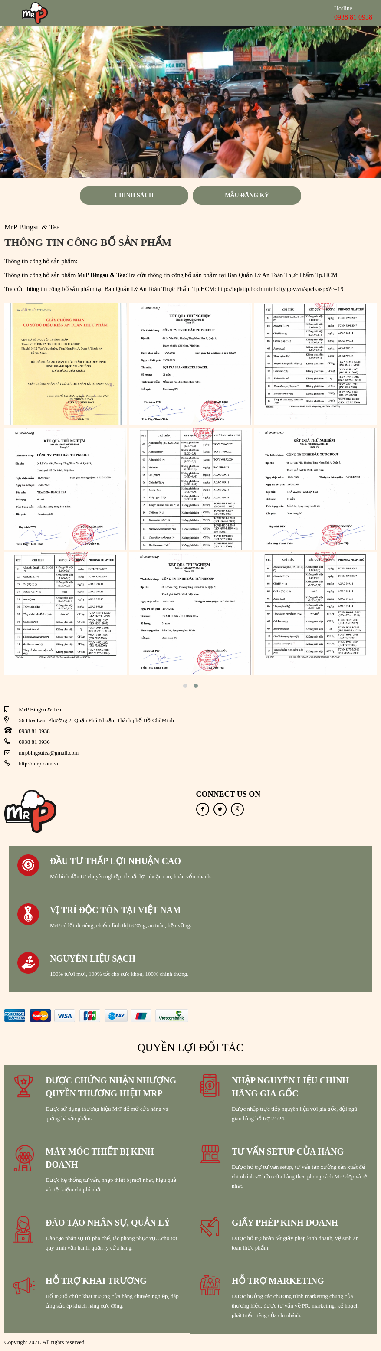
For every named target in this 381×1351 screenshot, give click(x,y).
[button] (185, 685)
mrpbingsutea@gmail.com (49, 752)
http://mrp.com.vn (39, 763)
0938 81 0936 (34, 742)
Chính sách (134, 195)
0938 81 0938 (34, 731)
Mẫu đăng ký (247, 195)
